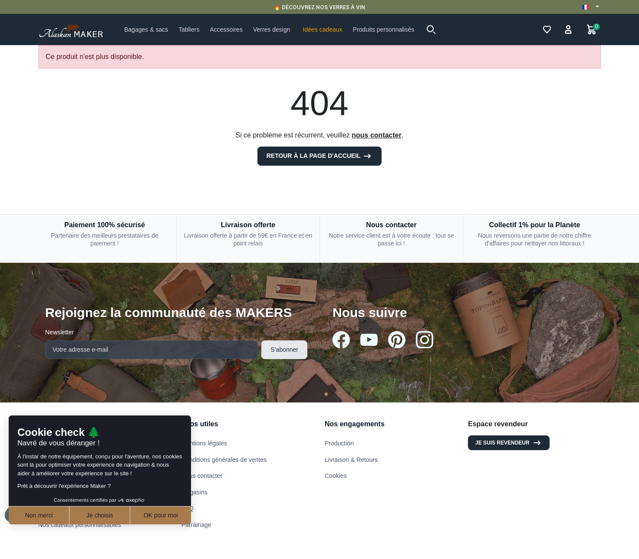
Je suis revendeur (508, 443)
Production (339, 443)
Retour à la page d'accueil (320, 156)
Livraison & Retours (351, 459)
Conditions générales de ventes (224, 459)
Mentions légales (204, 443)
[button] (431, 29)
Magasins (194, 492)
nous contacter (377, 135)
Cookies (336, 475)
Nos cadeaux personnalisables (79, 524)
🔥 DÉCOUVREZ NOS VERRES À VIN (319, 7)
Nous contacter (201, 475)
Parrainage (196, 524)
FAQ (187, 508)
